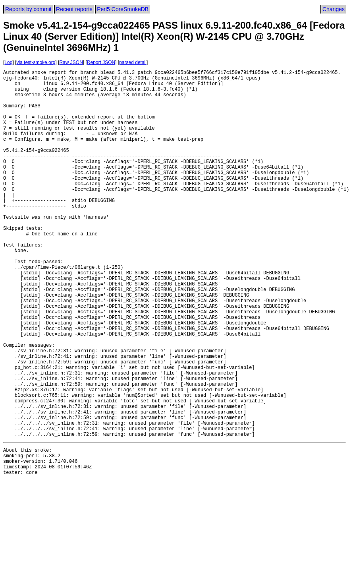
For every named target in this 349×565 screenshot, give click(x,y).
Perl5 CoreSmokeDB (122, 9)
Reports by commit (28, 9)
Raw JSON (71, 62)
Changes (333, 9)
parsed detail (133, 62)
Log (8, 62)
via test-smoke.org (35, 62)
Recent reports (74, 9)
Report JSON (101, 62)
